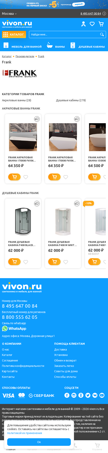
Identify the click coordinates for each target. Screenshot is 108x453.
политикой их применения (24, 433)
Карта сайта (9, 371)
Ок (39, 442)
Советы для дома (66, 371)
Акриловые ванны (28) (16, 100)
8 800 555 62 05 (19, 317)
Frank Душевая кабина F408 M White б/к (62, 244)
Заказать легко (64, 365)
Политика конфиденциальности (23, 365)
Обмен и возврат (65, 360)
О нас (5, 349)
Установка (60, 354)
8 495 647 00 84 (19, 306)
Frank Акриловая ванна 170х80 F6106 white (60, 159)
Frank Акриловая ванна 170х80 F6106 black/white (20, 159)
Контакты (8, 376)
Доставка (60, 349)
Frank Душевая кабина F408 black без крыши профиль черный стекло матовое (22, 244)
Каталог (7, 56)
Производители (25, 56)
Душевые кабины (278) (71, 100)
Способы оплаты (65, 376)
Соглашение (10, 360)
